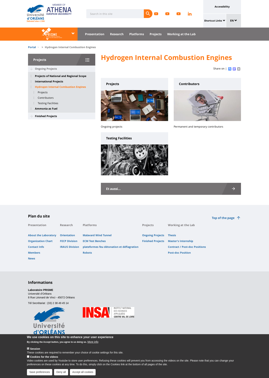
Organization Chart (40, 241)
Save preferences (39, 373)
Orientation (67, 235)
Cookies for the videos (44, 358)
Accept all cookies (82, 373)
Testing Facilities (48, 103)
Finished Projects (46, 116)
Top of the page (223, 218)
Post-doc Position (179, 252)
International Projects (49, 81)
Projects (156, 34)
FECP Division (68, 241)
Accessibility (222, 6)
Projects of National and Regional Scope (60, 76)
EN (233, 20)
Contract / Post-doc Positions (187, 247)
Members (34, 252)
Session (35, 350)
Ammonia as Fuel (46, 108)
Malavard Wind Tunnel (97, 235)
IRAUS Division (69, 247)
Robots (87, 252)
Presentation (94, 34)
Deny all (61, 373)
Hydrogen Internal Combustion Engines (60, 87)
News (31, 258)
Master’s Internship (180, 241)
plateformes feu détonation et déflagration (110, 247)
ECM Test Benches (94, 241)
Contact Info (36, 247)
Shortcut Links (213, 20)
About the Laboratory (42, 235)
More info (92, 343)
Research (117, 34)
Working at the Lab (181, 34)
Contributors (46, 97)
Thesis (172, 235)
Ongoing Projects (46, 68)
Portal (32, 47)
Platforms (136, 34)
